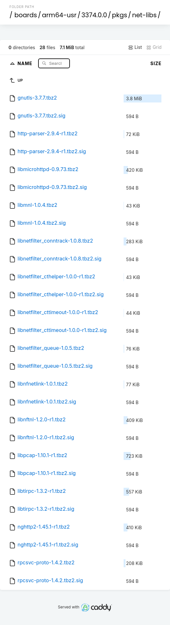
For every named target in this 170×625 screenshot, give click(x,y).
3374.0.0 (94, 15)
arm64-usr (59, 15)
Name (25, 63)
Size (155, 63)
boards (25, 15)
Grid (153, 47)
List (135, 47)
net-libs (144, 15)
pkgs (119, 15)
